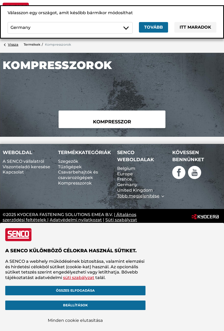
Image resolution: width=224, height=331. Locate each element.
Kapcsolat (13, 172)
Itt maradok (195, 27)
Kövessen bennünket (188, 156)
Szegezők (68, 161)
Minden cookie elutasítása (75, 320)
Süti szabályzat (121, 219)
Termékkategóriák (84, 152)
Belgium (126, 168)
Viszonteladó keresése (26, 166)
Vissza (13, 44)
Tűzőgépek (70, 166)
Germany (127, 184)
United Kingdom (135, 190)
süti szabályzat (78, 277)
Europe (125, 173)
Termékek (32, 44)
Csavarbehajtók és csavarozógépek (78, 175)
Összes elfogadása (75, 290)
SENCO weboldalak (135, 156)
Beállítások (75, 305)
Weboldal (17, 152)
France (124, 179)
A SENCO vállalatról (23, 161)
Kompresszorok (75, 183)
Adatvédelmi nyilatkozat (76, 219)
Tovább (153, 27)
